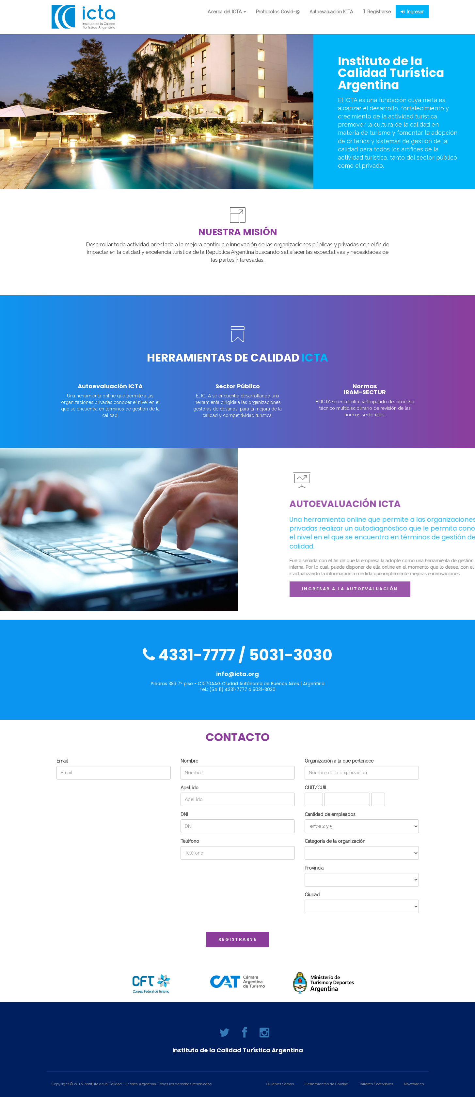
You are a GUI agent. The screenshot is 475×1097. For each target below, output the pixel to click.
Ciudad (312, 894)
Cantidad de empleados (330, 814)
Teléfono (190, 841)
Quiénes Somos (280, 1084)
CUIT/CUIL (316, 787)
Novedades (414, 1084)
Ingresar (412, 11)
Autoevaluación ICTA (331, 11)
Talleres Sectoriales (376, 1084)
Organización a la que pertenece (339, 761)
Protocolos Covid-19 (278, 11)
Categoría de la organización (335, 841)
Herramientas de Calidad (326, 1084)
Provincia (314, 868)
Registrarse (377, 11)
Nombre (189, 761)
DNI (184, 814)
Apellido (189, 787)
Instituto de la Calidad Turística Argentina (237, 1050)
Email (62, 761)
